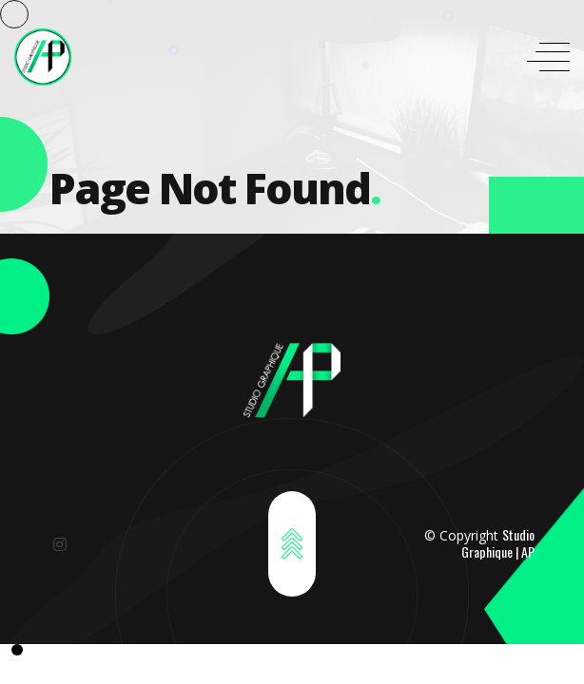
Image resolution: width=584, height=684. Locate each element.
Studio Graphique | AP (498, 542)
